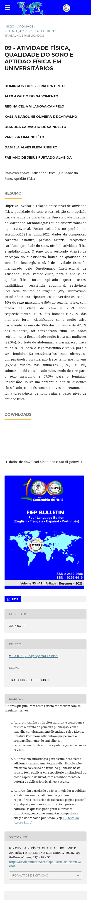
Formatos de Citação (30, 875)
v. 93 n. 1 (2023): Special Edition (29, 31)
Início (9, 26)
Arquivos (25, 26)
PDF (14, 599)
